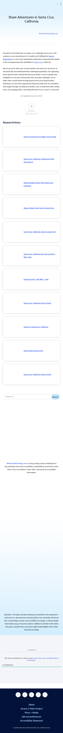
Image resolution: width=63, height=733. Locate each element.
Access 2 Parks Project (32, 708)
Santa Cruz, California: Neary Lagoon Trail (40, 232)
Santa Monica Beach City (33, 351)
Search (55, 397)
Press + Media (31, 712)
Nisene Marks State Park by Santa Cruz (39, 208)
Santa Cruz (38, 62)
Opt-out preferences (31, 716)
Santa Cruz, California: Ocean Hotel (37, 303)
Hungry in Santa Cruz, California (36, 327)
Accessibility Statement (31, 720)
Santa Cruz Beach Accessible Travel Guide (40, 137)
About (31, 704)
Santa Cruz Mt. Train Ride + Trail (36, 279)
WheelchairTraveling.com (48, 33)
